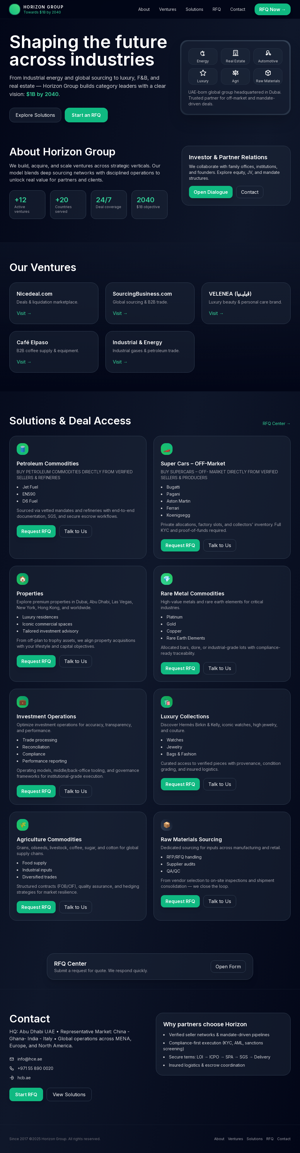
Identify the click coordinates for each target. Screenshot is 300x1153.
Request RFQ (36, 531)
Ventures (167, 9)
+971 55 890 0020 (31, 1068)
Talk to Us (75, 531)
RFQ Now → (272, 9)
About (144, 9)
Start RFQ (26, 1094)
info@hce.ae (25, 1058)
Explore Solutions (35, 115)
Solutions (194, 9)
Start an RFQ (86, 115)
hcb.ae (20, 1077)
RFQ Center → (277, 423)
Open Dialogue (211, 192)
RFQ (217, 9)
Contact (237, 9)
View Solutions (69, 1094)
